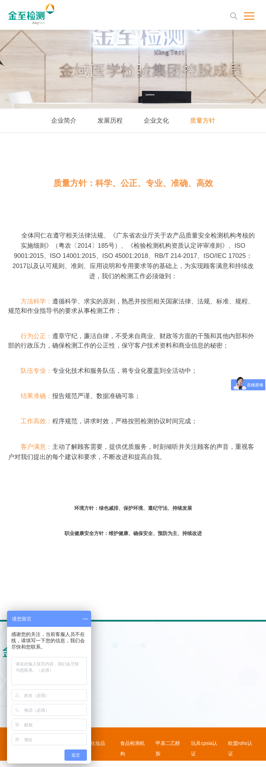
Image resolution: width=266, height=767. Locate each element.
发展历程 (110, 120)
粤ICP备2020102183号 (134, 763)
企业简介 (63, 120)
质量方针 (202, 120)
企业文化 (156, 120)
